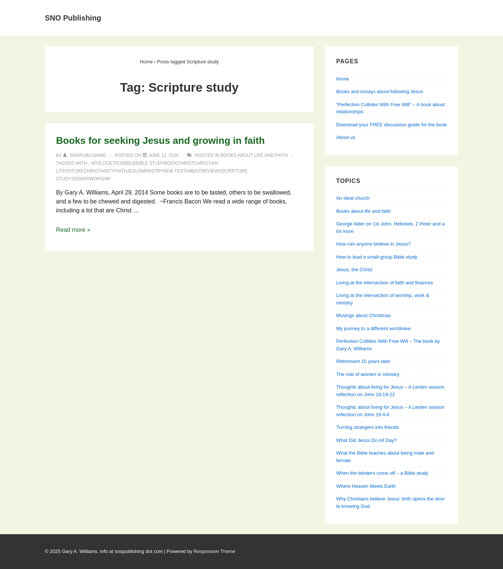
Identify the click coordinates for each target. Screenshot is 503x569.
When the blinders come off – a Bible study (382, 473)
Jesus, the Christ (354, 269)
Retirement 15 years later (363, 361)
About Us (181, 9)
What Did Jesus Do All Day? (366, 440)
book (171, 163)
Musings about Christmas (363, 315)
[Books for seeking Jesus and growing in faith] (164, 155)
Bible (129, 163)
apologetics (107, 163)
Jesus (134, 171)
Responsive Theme (214, 551)
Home (145, 9)
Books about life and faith (254, 155)
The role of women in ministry (367, 374)
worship (100, 178)
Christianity (98, 171)
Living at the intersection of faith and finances (384, 282)
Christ (185, 163)
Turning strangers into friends (367, 427)
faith (121, 171)
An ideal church (353, 198)
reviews (211, 171)
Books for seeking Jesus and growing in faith (160, 140)
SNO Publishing (73, 18)
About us (345, 137)
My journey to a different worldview (373, 328)
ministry (152, 171)
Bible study (150, 163)
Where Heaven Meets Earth (366, 486)
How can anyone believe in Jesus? (373, 244)
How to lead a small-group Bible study (376, 257)
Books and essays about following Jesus (266, 9)
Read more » (73, 230)
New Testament (182, 171)
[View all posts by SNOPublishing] (85, 155)
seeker (80, 178)
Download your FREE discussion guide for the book (391, 124)
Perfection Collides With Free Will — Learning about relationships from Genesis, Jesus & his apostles (281, 26)
